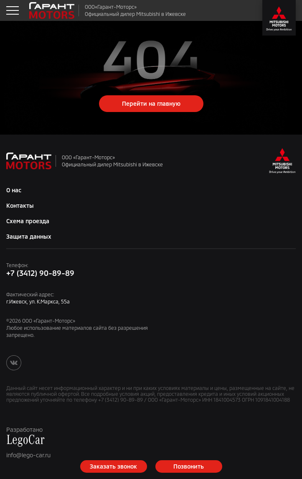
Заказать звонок (113, 466)
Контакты (20, 205)
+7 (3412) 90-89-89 (40, 273)
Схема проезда (27, 220)
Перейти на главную (151, 103)
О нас (13, 190)
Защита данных (28, 236)
